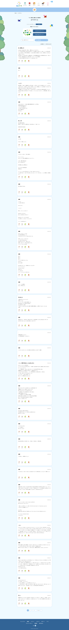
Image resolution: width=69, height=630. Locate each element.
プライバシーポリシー (29, 623)
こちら (39, 24)
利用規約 (35, 623)
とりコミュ (32, 621)
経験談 (28, 621)
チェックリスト (22, 621)
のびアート (43, 621)
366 (38, 610)
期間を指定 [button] (41, 40)
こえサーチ (37, 621)
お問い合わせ (41, 623)
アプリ (48, 621)
